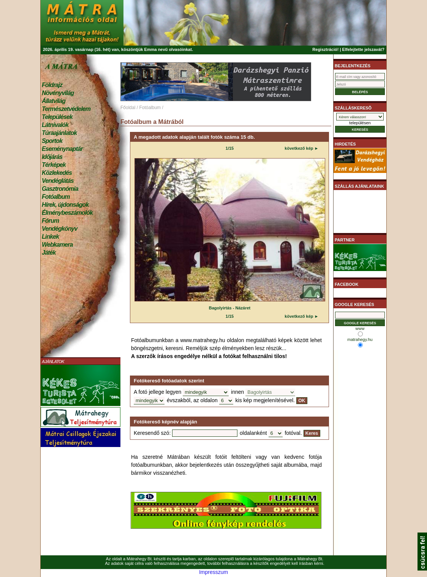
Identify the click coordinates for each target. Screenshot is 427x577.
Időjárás (52, 157)
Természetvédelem (66, 109)
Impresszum (213, 572)
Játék (48, 252)
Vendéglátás (58, 181)
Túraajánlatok (59, 133)
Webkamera (57, 244)
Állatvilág (53, 101)
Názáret (243, 308)
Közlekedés (57, 173)
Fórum (50, 220)
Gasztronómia (60, 188)
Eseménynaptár (62, 149)
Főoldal (127, 107)
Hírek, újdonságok (65, 204)
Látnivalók (55, 125)
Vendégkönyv (59, 228)
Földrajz (52, 85)
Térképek (54, 165)
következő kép (299, 148)
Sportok (52, 141)
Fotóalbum (56, 196)
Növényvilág (58, 93)
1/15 (230, 148)
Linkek (50, 236)
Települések (57, 117)
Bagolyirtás (220, 308)
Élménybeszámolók (67, 212)
